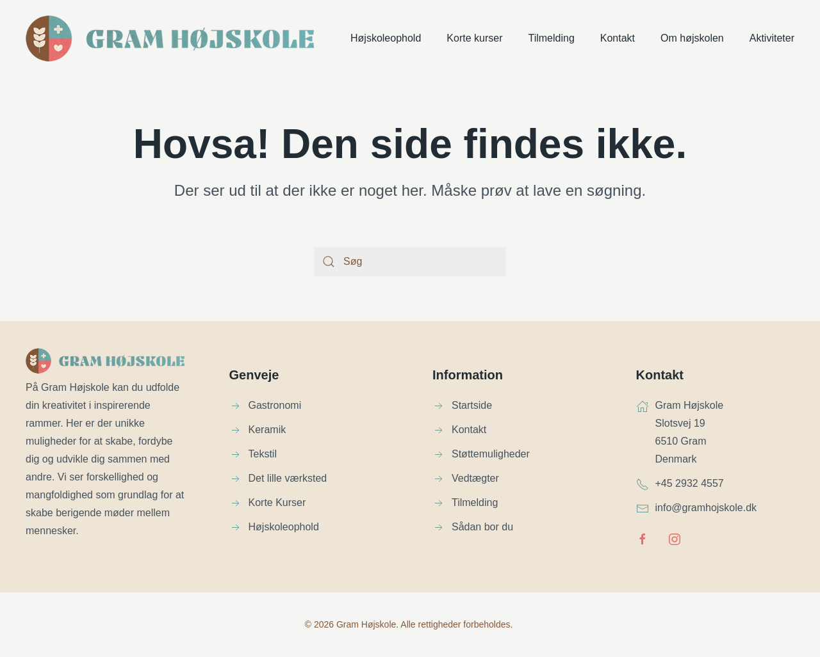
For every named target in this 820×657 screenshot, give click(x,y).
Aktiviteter (772, 38)
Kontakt (617, 38)
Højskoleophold (385, 38)
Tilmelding (551, 38)
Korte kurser (474, 38)
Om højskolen (692, 38)
